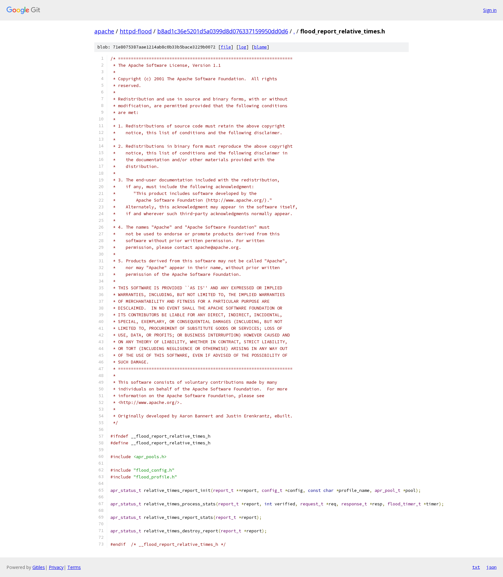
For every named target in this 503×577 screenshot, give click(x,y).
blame (260, 47)
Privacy (56, 567)
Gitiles (38, 567)
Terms (74, 567)
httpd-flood (136, 31)
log (242, 47)
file (226, 47)
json (491, 567)
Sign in (490, 10)
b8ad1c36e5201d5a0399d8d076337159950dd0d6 (222, 31)
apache (104, 31)
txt (476, 567)
